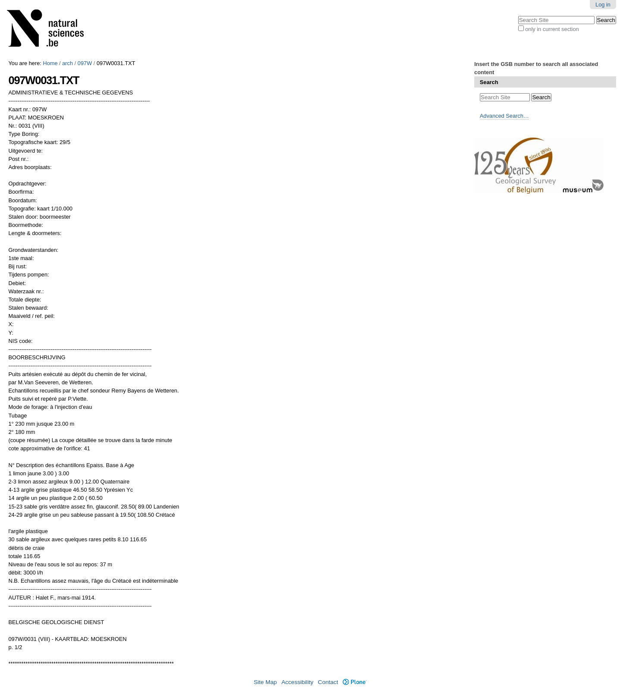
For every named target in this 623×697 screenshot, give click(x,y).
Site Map (265, 682)
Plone (354, 682)
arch (67, 63)
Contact (328, 682)
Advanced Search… (504, 116)
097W (85, 63)
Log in (602, 4)
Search (489, 82)
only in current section (552, 29)
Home (50, 63)
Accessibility (297, 682)
